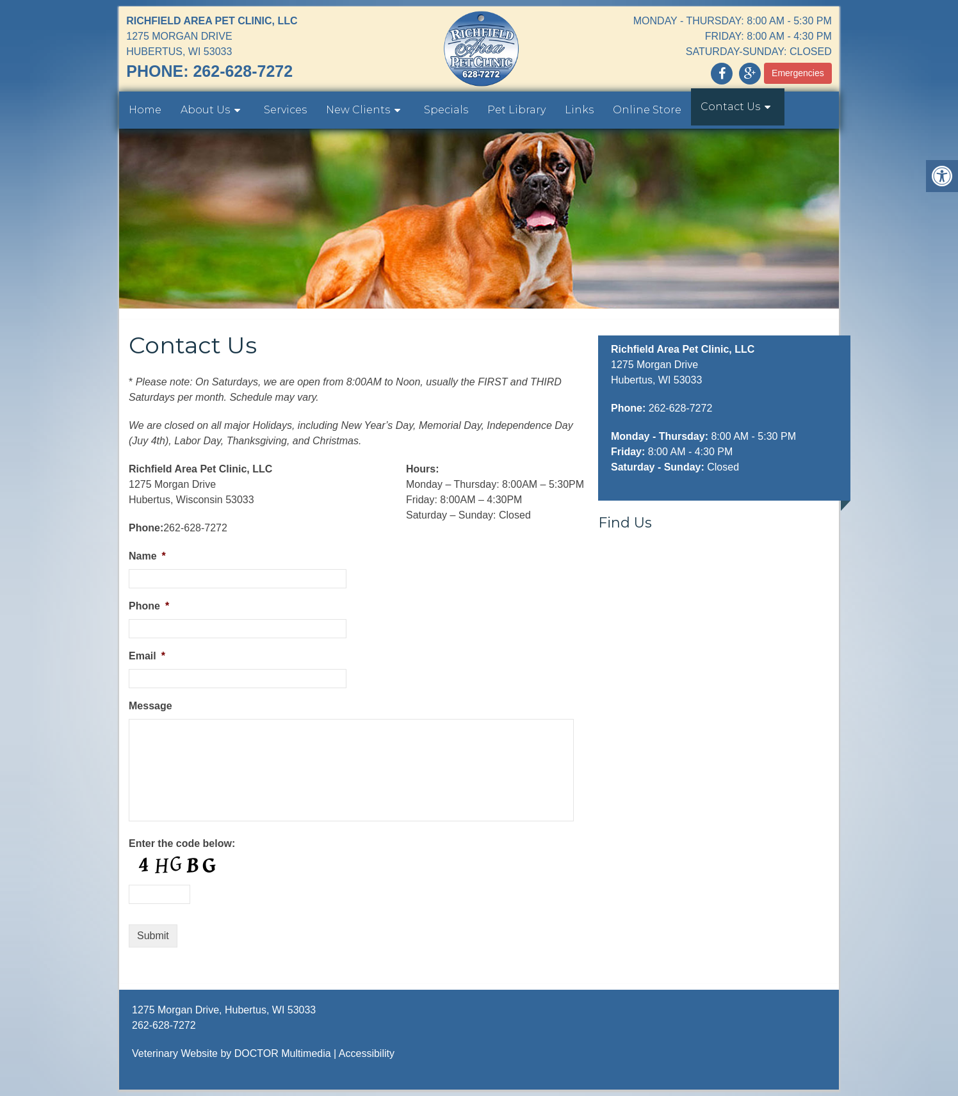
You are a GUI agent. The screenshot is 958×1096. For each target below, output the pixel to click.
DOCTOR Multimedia (282, 1053)
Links (579, 110)
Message (150, 705)
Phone (149, 605)
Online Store (647, 110)
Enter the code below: (182, 843)
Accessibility (366, 1053)
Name (147, 556)
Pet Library (516, 110)
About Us (205, 110)
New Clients (358, 110)
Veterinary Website (175, 1053)
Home (145, 110)
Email (147, 655)
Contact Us (730, 107)
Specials (446, 110)
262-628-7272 (243, 71)
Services (285, 110)
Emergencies (798, 73)
